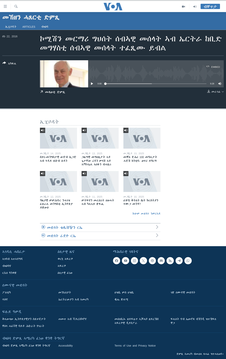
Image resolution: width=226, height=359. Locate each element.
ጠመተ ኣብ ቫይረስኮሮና (72, 319)
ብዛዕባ (44, 26)
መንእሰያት (64, 292)
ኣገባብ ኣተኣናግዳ (12, 259)
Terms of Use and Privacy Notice (135, 345)
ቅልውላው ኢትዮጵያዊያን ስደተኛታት (24, 319)
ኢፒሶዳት (10, 26)
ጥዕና (5, 299)
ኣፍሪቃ (62, 266)
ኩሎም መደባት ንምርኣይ (146, 213)
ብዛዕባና (6, 266)
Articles (28, 26)
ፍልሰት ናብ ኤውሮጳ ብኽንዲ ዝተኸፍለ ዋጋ (193, 321)
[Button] (9, 64)
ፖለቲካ (6, 292)
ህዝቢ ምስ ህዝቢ (124, 292)
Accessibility (65, 345)
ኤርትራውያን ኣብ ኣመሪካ (73, 299)
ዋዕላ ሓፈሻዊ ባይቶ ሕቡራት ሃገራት (23, 326)
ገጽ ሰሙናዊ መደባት (183, 292)
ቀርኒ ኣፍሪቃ (65, 259)
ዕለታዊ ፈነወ (65, 273)
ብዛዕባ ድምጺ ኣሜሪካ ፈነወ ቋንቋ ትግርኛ (26, 345)
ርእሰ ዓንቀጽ (9, 273)
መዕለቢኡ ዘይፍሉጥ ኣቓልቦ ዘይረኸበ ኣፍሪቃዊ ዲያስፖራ (137, 321)
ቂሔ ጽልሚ (121, 299)
